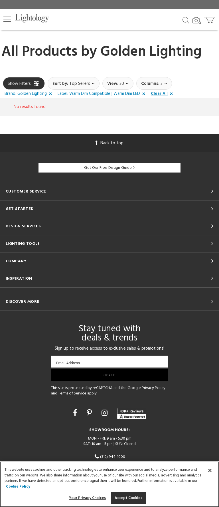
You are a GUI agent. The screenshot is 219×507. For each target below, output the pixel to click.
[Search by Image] (197, 20)
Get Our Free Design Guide (109, 168)
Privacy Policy (153, 388)
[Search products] (185, 19)
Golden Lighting (151, 52)
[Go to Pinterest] (90, 413)
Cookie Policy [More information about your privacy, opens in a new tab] (18, 487)
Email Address (68, 363)
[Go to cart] (210, 18)
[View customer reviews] (131, 413)
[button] (7, 19)
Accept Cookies (128, 498)
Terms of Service (72, 393)
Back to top (109, 143)
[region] (109, 484)
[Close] (210, 470)
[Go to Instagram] (105, 413)
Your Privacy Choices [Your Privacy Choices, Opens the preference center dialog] (87, 498)
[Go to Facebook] (76, 413)
